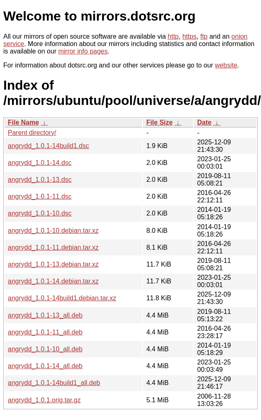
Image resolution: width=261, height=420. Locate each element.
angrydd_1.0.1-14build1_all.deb (54, 382)
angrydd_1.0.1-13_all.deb (45, 315)
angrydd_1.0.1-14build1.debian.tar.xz (62, 298)
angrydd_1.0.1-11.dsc (40, 196)
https (189, 36)
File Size (159, 122)
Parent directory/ (32, 132)
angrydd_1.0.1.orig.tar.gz (44, 400)
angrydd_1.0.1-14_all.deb (45, 365)
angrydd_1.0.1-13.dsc (40, 179)
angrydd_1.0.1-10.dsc (40, 213)
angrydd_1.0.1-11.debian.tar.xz (53, 247)
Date (204, 122)
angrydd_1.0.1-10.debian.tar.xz (53, 230)
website (226, 65)
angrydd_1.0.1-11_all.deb (45, 332)
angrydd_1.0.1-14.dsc (40, 162)
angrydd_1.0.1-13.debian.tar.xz (53, 264)
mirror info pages (82, 51)
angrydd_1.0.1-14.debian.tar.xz (53, 281)
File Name (23, 122)
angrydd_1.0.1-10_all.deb (45, 349)
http (173, 36)
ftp (203, 36)
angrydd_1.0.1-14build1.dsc (48, 145)
